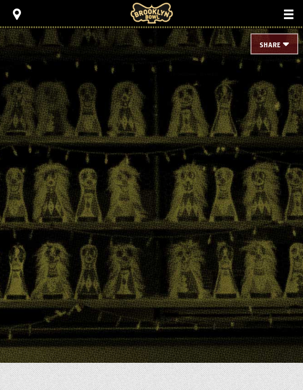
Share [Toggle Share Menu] (270, 45)
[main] (151, 172)
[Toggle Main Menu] (288, 14)
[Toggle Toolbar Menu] (17, 14)
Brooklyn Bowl (151, 13)
